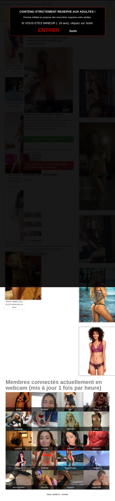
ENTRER (48, 30)
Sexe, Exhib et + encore (57, 494)
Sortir (73, 31)
